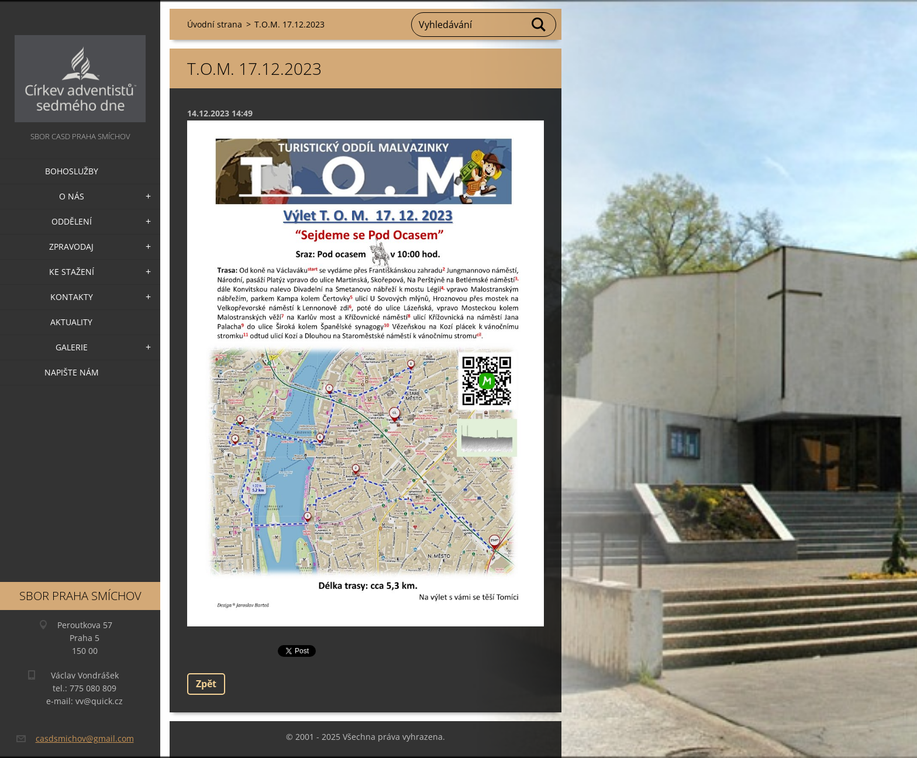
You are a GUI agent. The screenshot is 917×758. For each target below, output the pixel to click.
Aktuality (71, 322)
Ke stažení (71, 271)
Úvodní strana (214, 24)
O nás (71, 196)
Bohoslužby (71, 171)
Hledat (539, 24)
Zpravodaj (71, 246)
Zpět (206, 683)
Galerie (72, 347)
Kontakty (71, 296)
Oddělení (71, 221)
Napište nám (71, 372)
